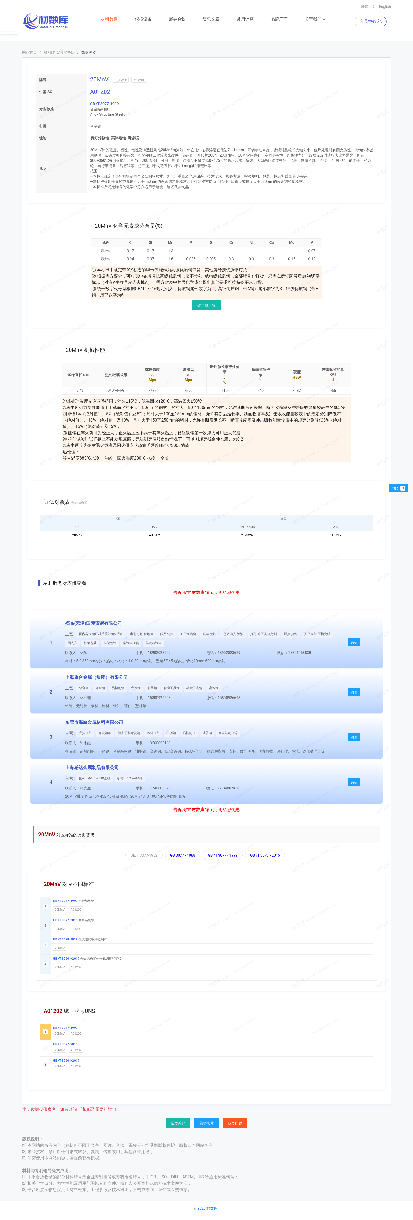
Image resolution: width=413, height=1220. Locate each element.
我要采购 (178, 1123)
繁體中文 (368, 6)
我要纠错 (235, 1123)
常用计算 (245, 19)
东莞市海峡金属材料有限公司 (94, 722)
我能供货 (206, 1123)
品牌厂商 (279, 19)
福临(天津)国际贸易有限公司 (93, 623)
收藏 (138, 80)
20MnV (60, 910)
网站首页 (29, 53)
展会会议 (177, 19)
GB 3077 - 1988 (182, 855)
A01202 (76, 910)
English (385, 6)
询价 (354, 643)
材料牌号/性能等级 (59, 53)
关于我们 (315, 19)
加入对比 (120, 80)
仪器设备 (143, 19)
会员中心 (371, 21)
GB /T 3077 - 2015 (265, 855)
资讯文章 (211, 19)
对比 (398, 488)
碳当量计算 (206, 306)
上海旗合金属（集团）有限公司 (96, 677)
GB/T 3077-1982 (143, 855)
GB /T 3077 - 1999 (223, 855)
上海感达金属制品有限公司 (92, 767)
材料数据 (109, 19)
